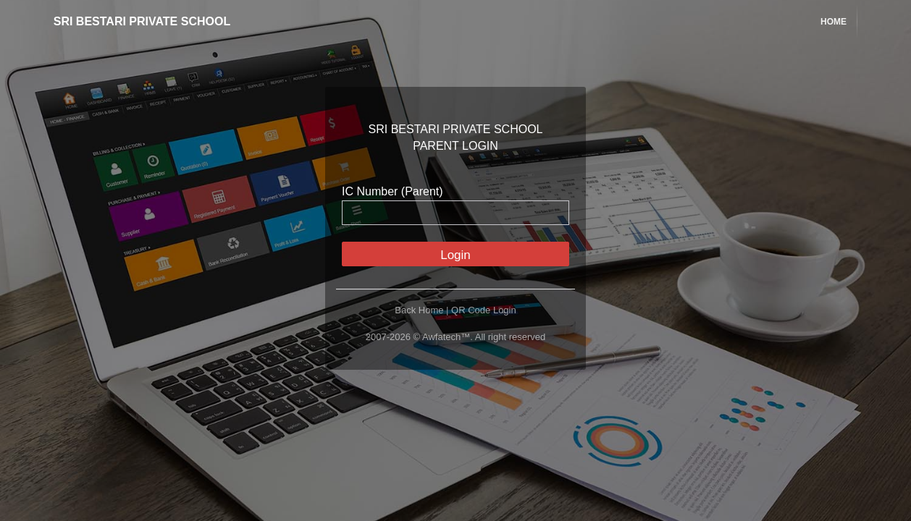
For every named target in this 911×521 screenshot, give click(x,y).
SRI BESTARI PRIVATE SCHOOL (131, 21)
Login (455, 255)
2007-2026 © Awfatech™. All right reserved (456, 336)
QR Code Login (483, 310)
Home (833, 22)
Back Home (419, 310)
